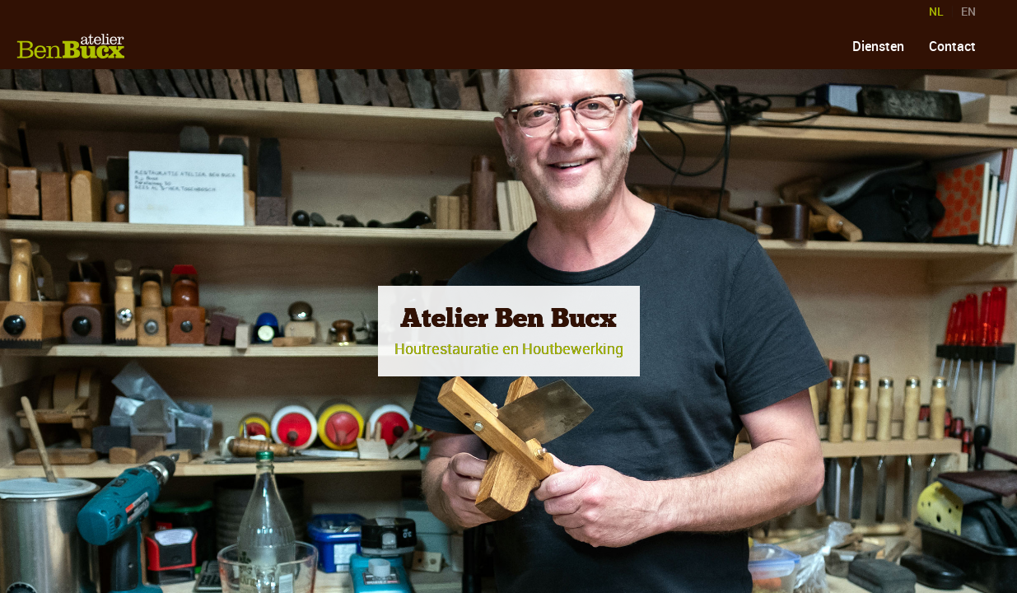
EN (968, 11)
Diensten (878, 46)
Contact (952, 46)
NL (936, 11)
